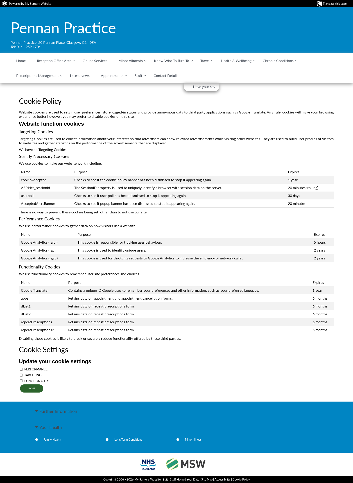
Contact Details (166, 75)
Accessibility (223, 479)
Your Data (193, 479)
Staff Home (177, 479)
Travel (205, 60)
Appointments (112, 75)
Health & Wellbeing (236, 60)
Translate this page (335, 3)
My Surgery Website (38, 3)
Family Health (52, 439)
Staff (138, 75)
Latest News (80, 75)
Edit (165, 479)
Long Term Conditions (128, 439)
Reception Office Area (54, 60)
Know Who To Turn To (171, 60)
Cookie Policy (241, 479)
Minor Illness (193, 439)
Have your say (204, 86)
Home (21, 60)
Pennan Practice (63, 27)
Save (31, 388)
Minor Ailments (130, 60)
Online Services (95, 60)
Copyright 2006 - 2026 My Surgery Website (132, 479)
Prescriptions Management (37, 75)
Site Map (207, 479)
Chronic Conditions (278, 60)
